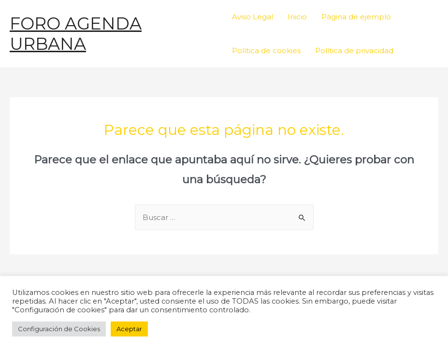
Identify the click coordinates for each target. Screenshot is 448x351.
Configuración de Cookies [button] (59, 329)
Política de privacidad (354, 50)
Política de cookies (266, 50)
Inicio (297, 16)
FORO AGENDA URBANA (76, 33)
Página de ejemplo (356, 16)
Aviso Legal (252, 16)
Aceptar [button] (129, 329)
